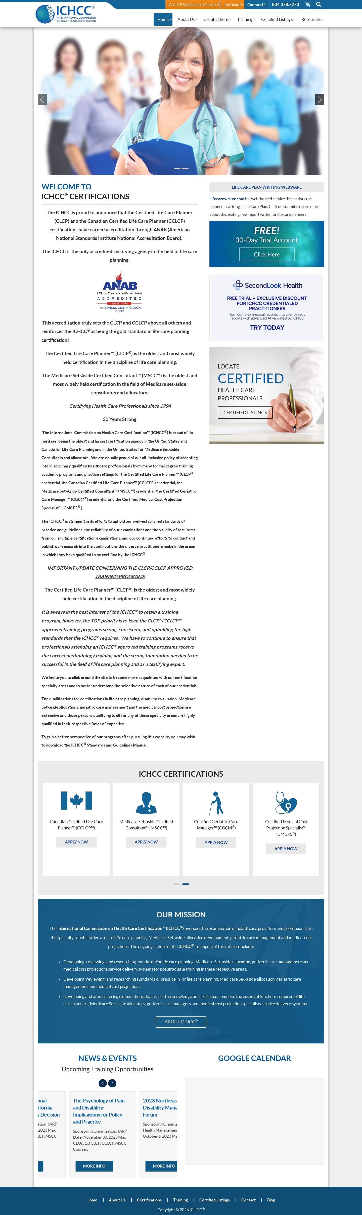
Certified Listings (277, 19)
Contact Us (256, 5)
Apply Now (90, 117)
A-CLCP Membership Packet (192, 5)
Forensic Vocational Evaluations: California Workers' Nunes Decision (71, 1108)
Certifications (216, 19)
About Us (186, 19)
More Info (65, 1166)
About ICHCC (181, 1022)
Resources (311, 19)
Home (163, 19)
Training (244, 19)
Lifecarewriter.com (226, 198)
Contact (248, 1200)
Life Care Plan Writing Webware (267, 187)
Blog (271, 1200)
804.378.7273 (285, 4)
